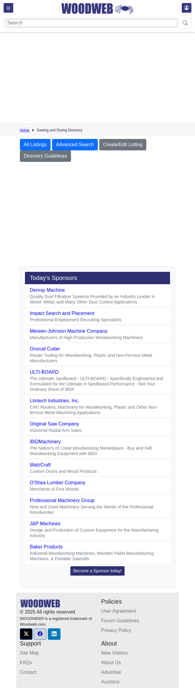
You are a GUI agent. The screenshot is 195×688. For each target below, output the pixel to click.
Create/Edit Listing (123, 144)
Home (24, 130)
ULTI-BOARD (44, 372)
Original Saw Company (54, 423)
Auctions (110, 681)
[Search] (91, 23)
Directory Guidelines (45, 156)
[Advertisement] (107, 78)
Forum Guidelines (120, 620)
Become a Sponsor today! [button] (97, 570)
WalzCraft (40, 464)
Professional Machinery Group (62, 500)
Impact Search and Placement (62, 313)
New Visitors (114, 652)
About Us (111, 662)
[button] (26, 634)
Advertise (111, 672)
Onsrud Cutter (45, 348)
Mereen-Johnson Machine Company (68, 331)
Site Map (29, 652)
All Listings (35, 144)
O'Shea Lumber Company (57, 482)
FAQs (26, 662)
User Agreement (118, 611)
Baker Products (46, 546)
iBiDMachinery (45, 441)
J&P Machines (45, 523)
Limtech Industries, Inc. (54, 400)
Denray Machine (47, 290)
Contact (28, 672)
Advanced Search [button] (75, 144)
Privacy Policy (116, 630)
